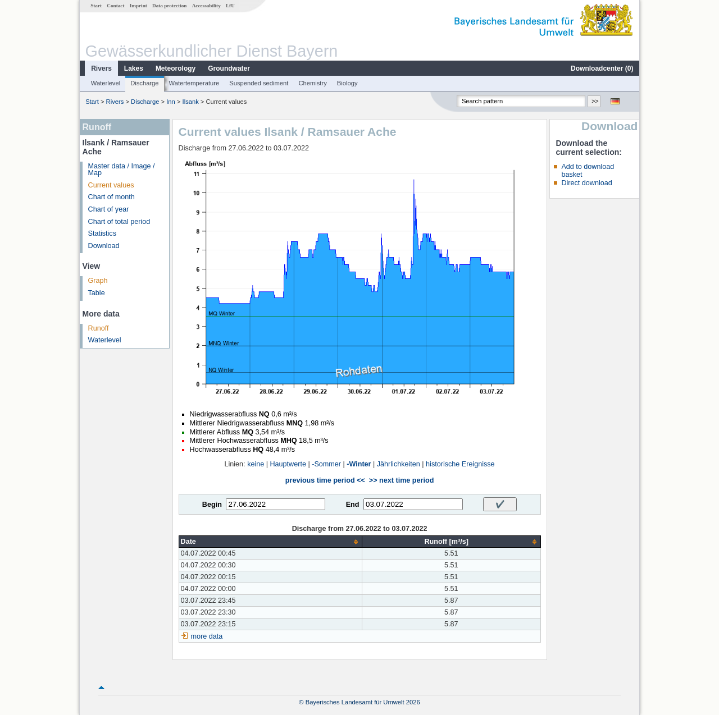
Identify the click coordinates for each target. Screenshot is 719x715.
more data (207, 636)
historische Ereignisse (460, 464)
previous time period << (325, 480)
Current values (111, 185)
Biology (347, 83)
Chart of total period (119, 222)
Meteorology (175, 68)
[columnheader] (270, 542)
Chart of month (111, 197)
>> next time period (401, 480)
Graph (98, 281)
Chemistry (312, 83)
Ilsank (191, 101)
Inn (170, 101)
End (353, 504)
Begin (212, 504)
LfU (230, 5)
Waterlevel (105, 83)
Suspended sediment (258, 83)
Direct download (586, 183)
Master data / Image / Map (121, 169)
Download (104, 246)
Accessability (206, 5)
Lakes (133, 68)
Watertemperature (194, 83)
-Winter (359, 464)
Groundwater (229, 68)
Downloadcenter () (602, 68)
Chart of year (108, 209)
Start (96, 5)
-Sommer (326, 464)
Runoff (98, 328)
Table (96, 293)
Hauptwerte (288, 464)
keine (255, 464)
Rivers (101, 68)
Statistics (102, 233)
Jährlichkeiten (398, 464)
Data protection (169, 5)
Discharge (144, 83)
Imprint (138, 5)
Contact (115, 5)
